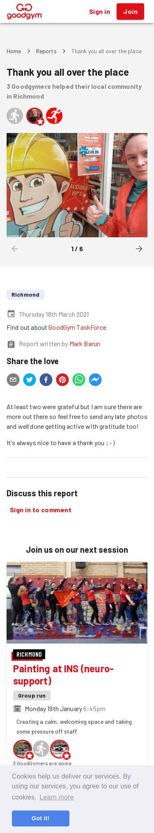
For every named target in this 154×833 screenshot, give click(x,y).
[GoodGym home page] (25, 10)
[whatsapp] (78, 381)
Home (14, 50)
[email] (13, 381)
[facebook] (46, 381)
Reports (46, 50)
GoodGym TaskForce (77, 327)
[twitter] (29, 381)
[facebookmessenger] (95, 381)
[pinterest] (62, 381)
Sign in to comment (41, 510)
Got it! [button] (40, 818)
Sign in (99, 11)
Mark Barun (85, 343)
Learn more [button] (56, 797)
